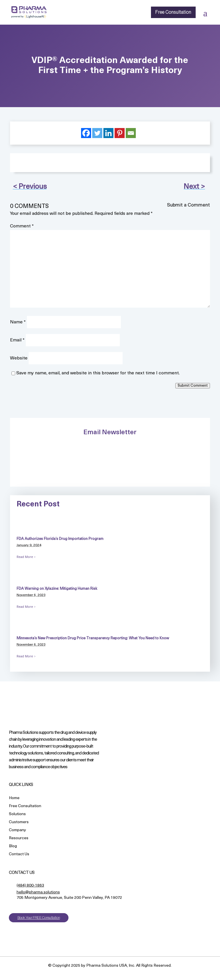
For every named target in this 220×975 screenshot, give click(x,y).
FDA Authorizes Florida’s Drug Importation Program (60, 539)
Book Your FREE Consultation (38, 917)
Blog (13, 846)
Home (14, 798)
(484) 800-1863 (30, 885)
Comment (22, 226)
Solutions (17, 814)
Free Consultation (173, 12)
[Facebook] (86, 133)
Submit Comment (193, 386)
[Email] (131, 133)
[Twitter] (97, 133)
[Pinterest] (120, 133)
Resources (18, 838)
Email (17, 340)
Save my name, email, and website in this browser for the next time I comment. (98, 373)
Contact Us (19, 854)
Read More (25, 557)
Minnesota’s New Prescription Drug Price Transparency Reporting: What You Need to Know (93, 638)
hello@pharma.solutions (38, 892)
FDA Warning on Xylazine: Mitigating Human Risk (57, 589)
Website (19, 358)
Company (17, 830)
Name (18, 322)
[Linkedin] (108, 133)
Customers (19, 822)
